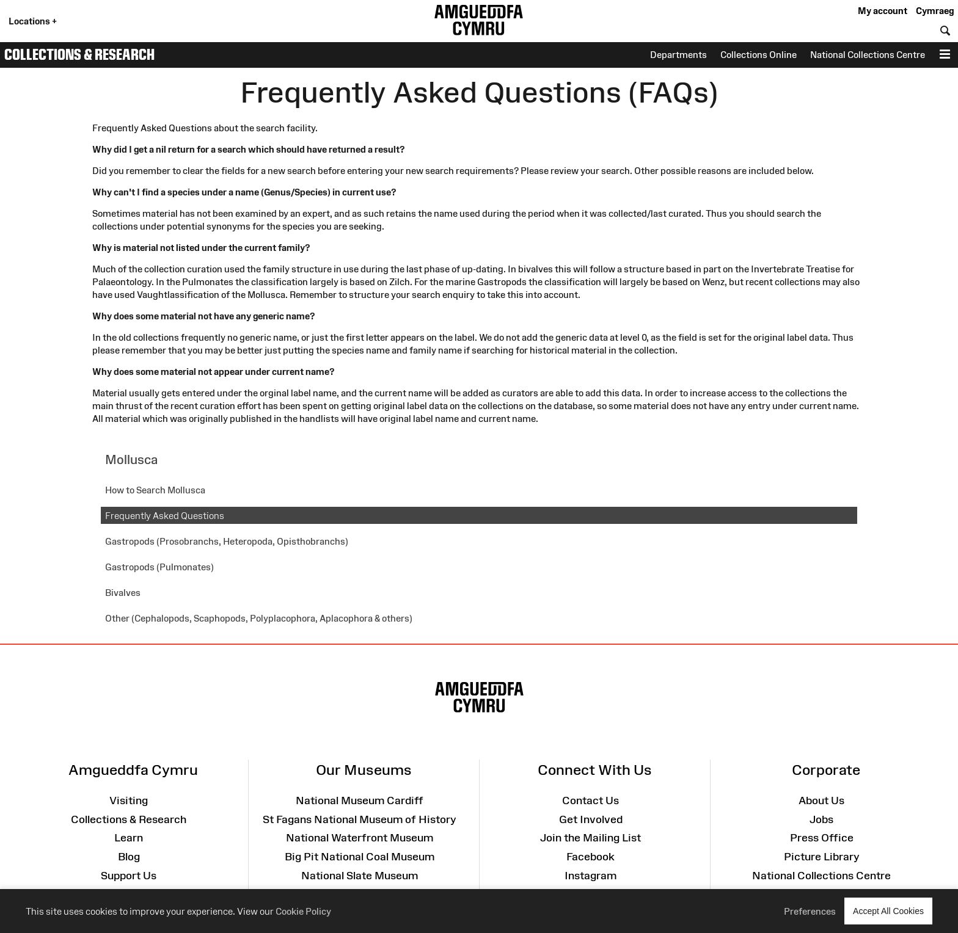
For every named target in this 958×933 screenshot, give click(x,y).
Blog (129, 857)
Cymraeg (935, 10)
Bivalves (123, 592)
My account (882, 10)
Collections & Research (79, 54)
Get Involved (591, 819)
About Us (821, 800)
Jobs (821, 819)
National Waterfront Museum (359, 838)
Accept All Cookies (888, 911)
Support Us (128, 875)
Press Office (822, 838)
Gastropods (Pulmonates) (159, 567)
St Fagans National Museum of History (359, 819)
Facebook (590, 857)
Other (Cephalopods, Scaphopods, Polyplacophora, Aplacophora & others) (258, 618)
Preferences (810, 911)
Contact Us (590, 800)
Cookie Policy (303, 911)
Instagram (590, 875)
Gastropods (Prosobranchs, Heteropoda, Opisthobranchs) (226, 541)
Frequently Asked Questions (164, 515)
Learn (128, 838)
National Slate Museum (359, 875)
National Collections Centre (867, 54)
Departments (678, 54)
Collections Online (758, 54)
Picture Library (822, 857)
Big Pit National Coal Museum (359, 857)
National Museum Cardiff (359, 800)
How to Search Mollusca (155, 490)
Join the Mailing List (590, 838)
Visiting (128, 800)
